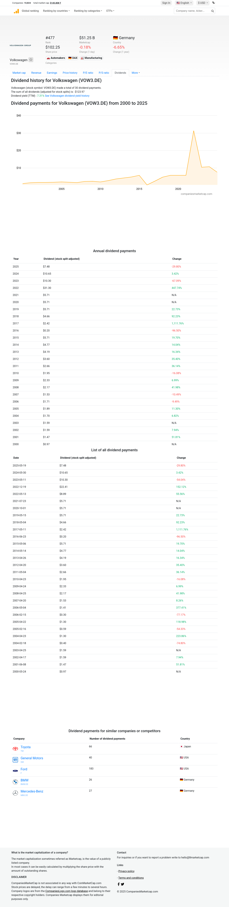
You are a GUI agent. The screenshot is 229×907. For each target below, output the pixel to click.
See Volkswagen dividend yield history (67, 95)
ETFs (109, 10)
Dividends (120, 72)
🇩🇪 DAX (72, 57)
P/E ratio (88, 72)
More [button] (135, 72)
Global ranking (30, 10)
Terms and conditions (131, 877)
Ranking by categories (87, 10)
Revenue (36, 72)
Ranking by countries (55, 10)
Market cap (19, 72)
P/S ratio (104, 72)
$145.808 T (55, 3)
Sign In (166, 2)
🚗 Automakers (56, 57)
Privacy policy (126, 871)
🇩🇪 (124, 38)
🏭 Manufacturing (91, 57)
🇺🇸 (183, 2)
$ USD (202, 2)
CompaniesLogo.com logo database (66, 891)
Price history (70, 72)
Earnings (52, 72)
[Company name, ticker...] (194, 11)
